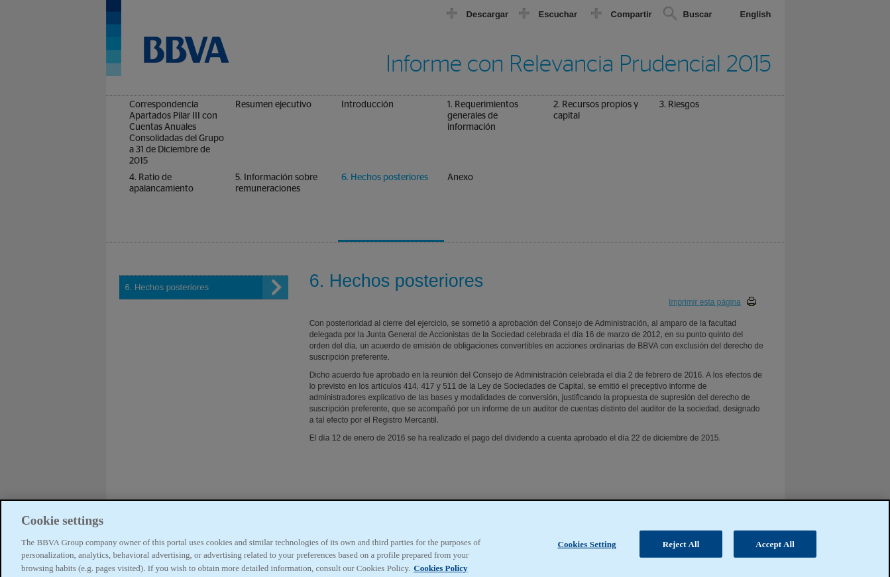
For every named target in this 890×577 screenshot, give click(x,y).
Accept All (775, 548)
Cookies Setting (586, 548)
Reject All (681, 548)
